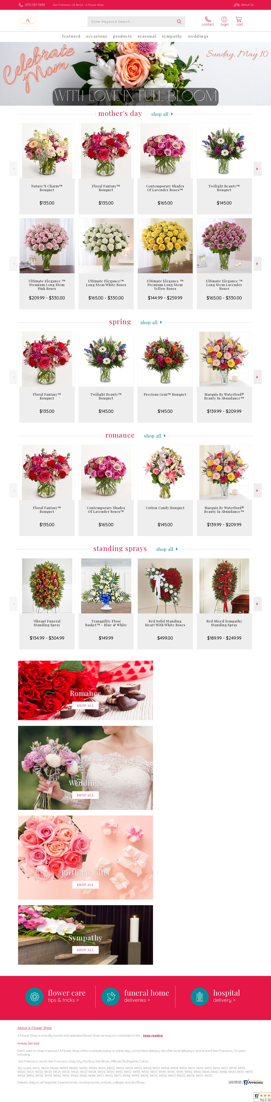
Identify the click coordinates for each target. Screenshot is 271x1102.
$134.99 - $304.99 (47, 638)
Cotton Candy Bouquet (165, 508)
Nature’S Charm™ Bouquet (47, 188)
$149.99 (106, 638)
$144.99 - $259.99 (165, 298)
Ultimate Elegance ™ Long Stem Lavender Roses (224, 285)
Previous (13, 169)
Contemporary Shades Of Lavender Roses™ (165, 188)
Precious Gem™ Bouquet (165, 394)
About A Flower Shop (35, 873)
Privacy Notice (193, 1098)
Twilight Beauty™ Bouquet (224, 188)
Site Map (243, 1098)
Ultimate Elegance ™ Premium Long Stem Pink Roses (47, 285)
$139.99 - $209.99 (224, 411)
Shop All (160, 114)
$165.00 (165, 203)
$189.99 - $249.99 (224, 638)
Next (258, 169)
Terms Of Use (171, 1098)
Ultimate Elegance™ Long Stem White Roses (106, 283)
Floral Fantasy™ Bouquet (106, 188)
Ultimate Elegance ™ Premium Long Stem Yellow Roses (165, 285)
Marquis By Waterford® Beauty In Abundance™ (224, 396)
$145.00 (224, 203)
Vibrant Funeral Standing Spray (47, 623)
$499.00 (165, 638)
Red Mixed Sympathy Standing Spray (224, 623)
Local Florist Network (220, 1098)
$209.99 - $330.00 (47, 298)
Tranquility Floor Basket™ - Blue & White (106, 623)
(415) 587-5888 (35, 5)
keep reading (153, 881)
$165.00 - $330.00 (106, 298)
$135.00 (47, 203)
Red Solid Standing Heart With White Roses (165, 623)
